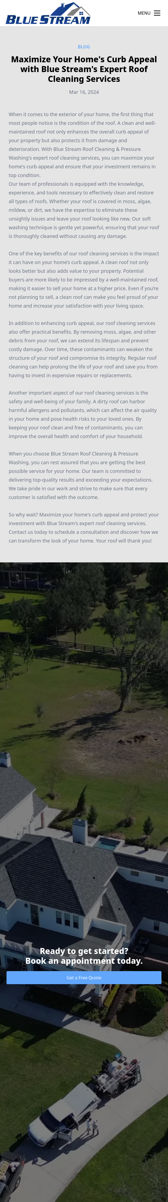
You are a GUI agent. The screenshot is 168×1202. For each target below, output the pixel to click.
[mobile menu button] (157, 13)
